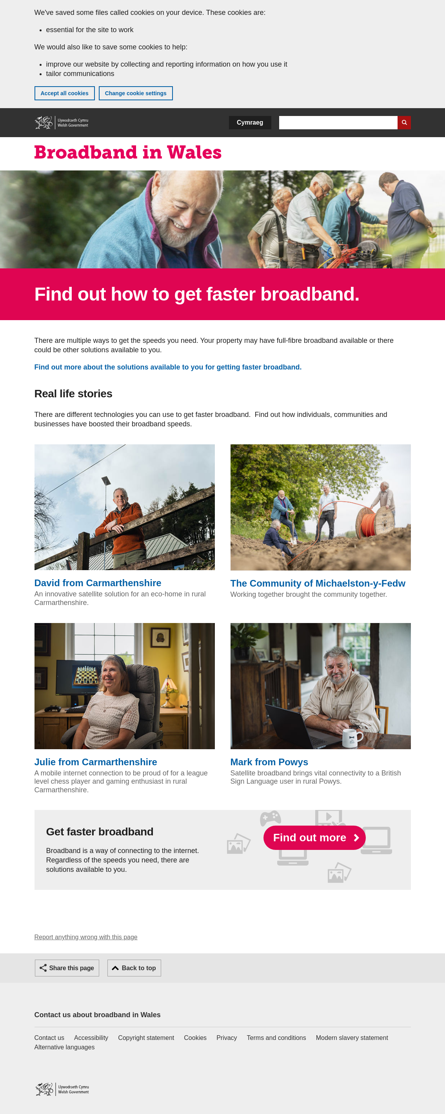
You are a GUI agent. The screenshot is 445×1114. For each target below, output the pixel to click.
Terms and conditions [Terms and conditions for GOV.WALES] (276, 1037)
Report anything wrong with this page (86, 937)
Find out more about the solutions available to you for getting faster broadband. (170, 367)
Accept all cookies (65, 93)
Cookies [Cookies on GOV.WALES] (195, 1037)
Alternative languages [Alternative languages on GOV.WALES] (65, 1047)
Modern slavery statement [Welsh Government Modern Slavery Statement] (352, 1037)
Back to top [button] (139, 968)
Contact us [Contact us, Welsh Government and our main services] (49, 1037)
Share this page (71, 968)
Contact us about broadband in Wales (98, 1015)
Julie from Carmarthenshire (125, 695)
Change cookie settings (136, 93)
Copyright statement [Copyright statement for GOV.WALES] (146, 1037)
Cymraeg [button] (250, 122)
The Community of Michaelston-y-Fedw (321, 516)
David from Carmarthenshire (125, 516)
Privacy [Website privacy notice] (226, 1037)
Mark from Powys (321, 695)
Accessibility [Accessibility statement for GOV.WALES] (91, 1037)
